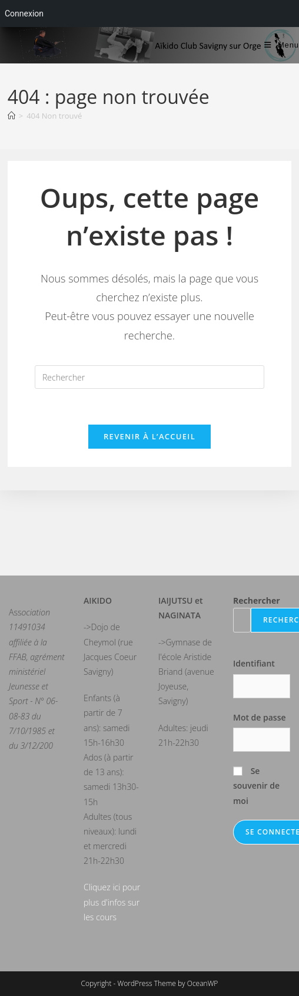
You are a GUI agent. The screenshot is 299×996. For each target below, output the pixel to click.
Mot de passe (259, 717)
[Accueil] (11, 115)
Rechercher (256, 600)
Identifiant (254, 663)
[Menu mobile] (281, 45)
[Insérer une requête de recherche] (149, 377)
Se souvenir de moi (256, 785)
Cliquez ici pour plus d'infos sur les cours (112, 901)
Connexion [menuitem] (24, 13)
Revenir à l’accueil (149, 436)
